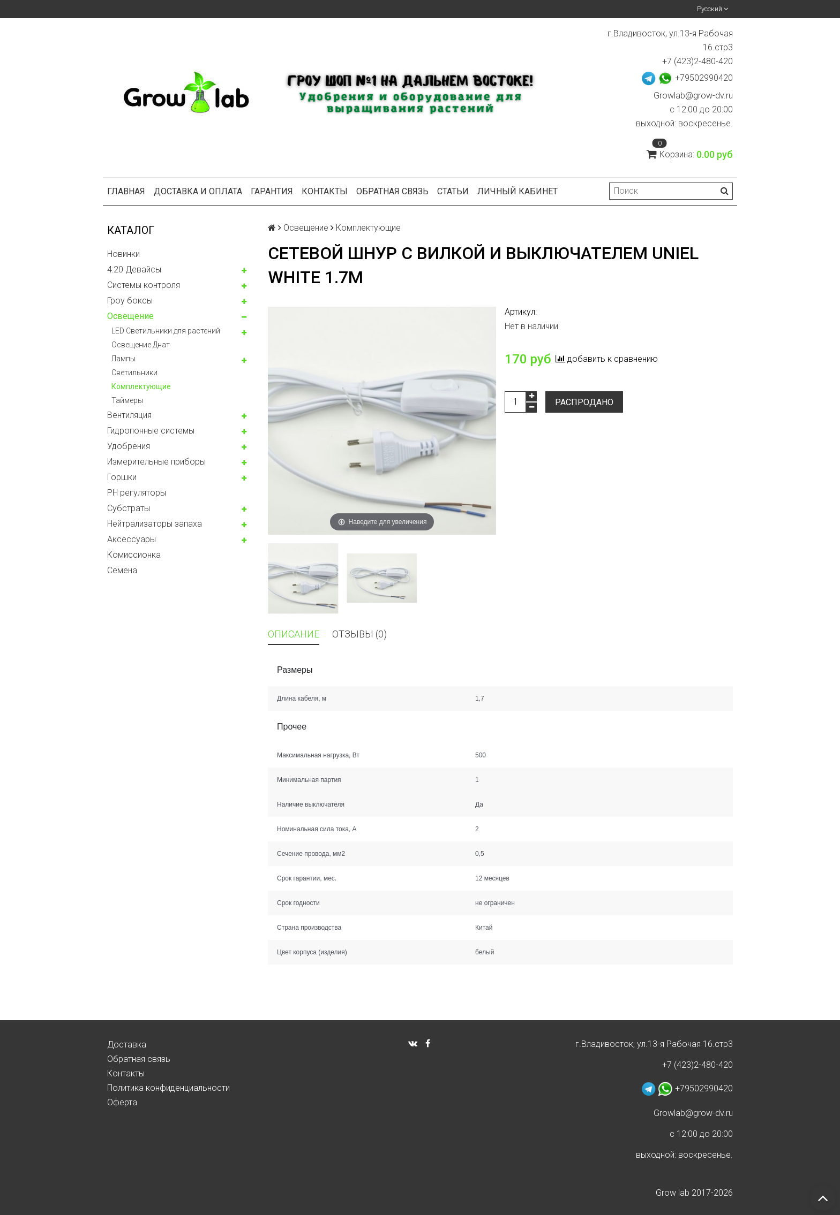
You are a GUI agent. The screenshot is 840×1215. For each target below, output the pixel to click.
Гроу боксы (130, 300)
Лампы (123, 358)
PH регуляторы (136, 493)
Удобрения (128, 446)
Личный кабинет (517, 191)
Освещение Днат (140, 344)
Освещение (130, 316)
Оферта (122, 1102)
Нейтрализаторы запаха (154, 524)
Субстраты (128, 508)
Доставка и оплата (198, 191)
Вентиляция (129, 415)
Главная (126, 191)
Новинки (123, 254)
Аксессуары (131, 539)
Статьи (453, 191)
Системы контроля (143, 285)
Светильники (134, 372)
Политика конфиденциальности (168, 1088)
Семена (122, 570)
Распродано (584, 402)
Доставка (126, 1044)
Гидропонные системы (150, 431)
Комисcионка (134, 555)
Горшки (122, 477)
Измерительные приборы (156, 462)
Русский (712, 9)
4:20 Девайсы (134, 269)
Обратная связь (392, 191)
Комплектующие (141, 386)
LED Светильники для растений (165, 330)
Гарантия (272, 191)
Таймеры (127, 400)
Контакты (325, 191)
